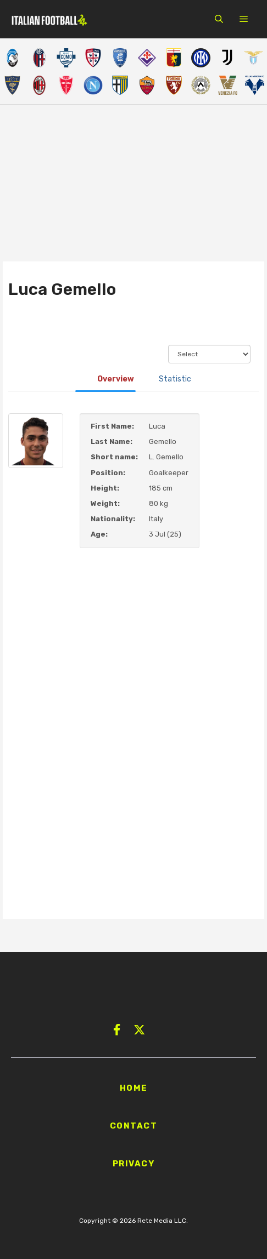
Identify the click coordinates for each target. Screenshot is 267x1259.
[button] (219, 19)
